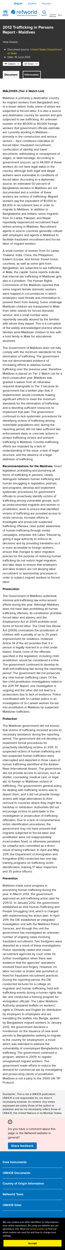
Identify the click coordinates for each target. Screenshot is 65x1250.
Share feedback (22, 1146)
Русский (46, 3)
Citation (12, 63)
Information (31, 75)
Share (31, 63)
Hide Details (10, 42)
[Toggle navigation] (60, 13)
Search (44, 15)
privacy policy (37, 1228)
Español (32, 3)
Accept (32, 1243)
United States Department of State (34, 51)
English (18, 3)
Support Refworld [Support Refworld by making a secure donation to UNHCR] (52, 15)
